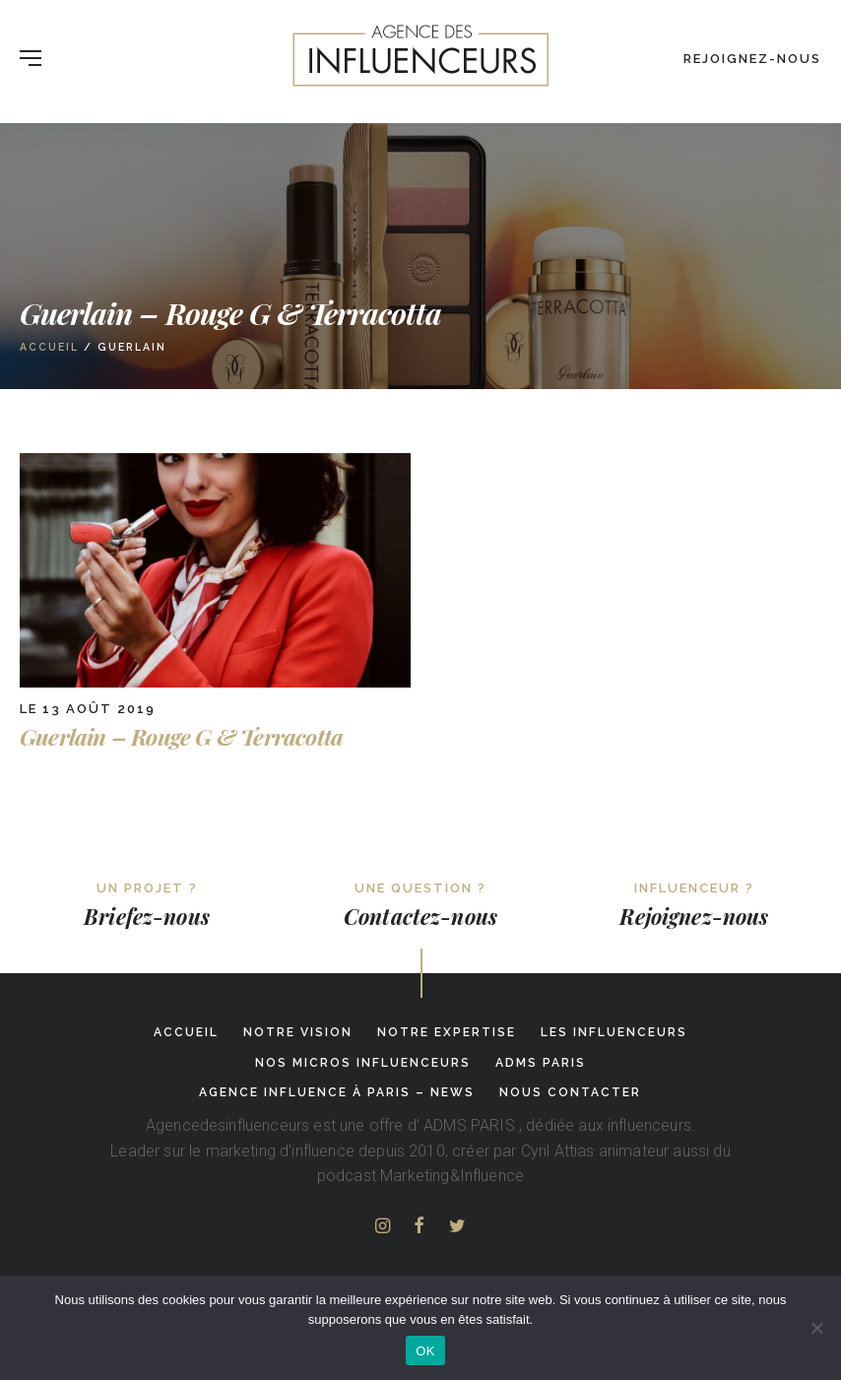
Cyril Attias (558, 1151)
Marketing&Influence (452, 1175)
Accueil (49, 347)
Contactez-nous (420, 916)
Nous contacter (570, 1092)
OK (425, 1351)
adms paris (540, 1063)
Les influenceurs (614, 1032)
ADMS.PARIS (469, 1125)
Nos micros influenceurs (363, 1063)
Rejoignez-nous (752, 58)
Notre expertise (446, 1032)
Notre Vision (298, 1032)
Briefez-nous (147, 916)
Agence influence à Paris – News (337, 1092)
